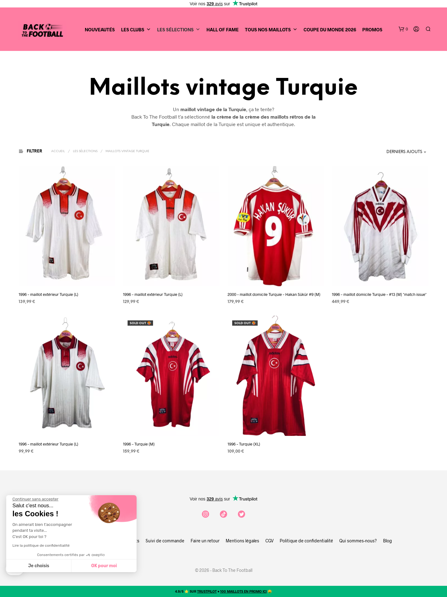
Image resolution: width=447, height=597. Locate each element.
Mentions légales (242, 540)
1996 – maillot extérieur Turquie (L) (48, 294)
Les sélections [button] (178, 29)
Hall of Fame (222, 29)
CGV (269, 540)
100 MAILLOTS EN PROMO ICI (243, 591)
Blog (387, 540)
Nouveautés (100, 29)
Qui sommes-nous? (358, 540)
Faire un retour (205, 540)
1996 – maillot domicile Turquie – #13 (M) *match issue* (379, 294)
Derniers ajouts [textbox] (404, 152)
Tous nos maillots (271, 29)
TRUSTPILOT (207, 591)
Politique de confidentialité (306, 540)
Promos (372, 29)
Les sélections (85, 151)
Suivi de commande (165, 540)
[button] (403, 29)
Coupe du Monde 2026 (330, 29)
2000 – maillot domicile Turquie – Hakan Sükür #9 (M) (274, 294)
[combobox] (407, 152)
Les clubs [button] (136, 29)
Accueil (58, 151)
